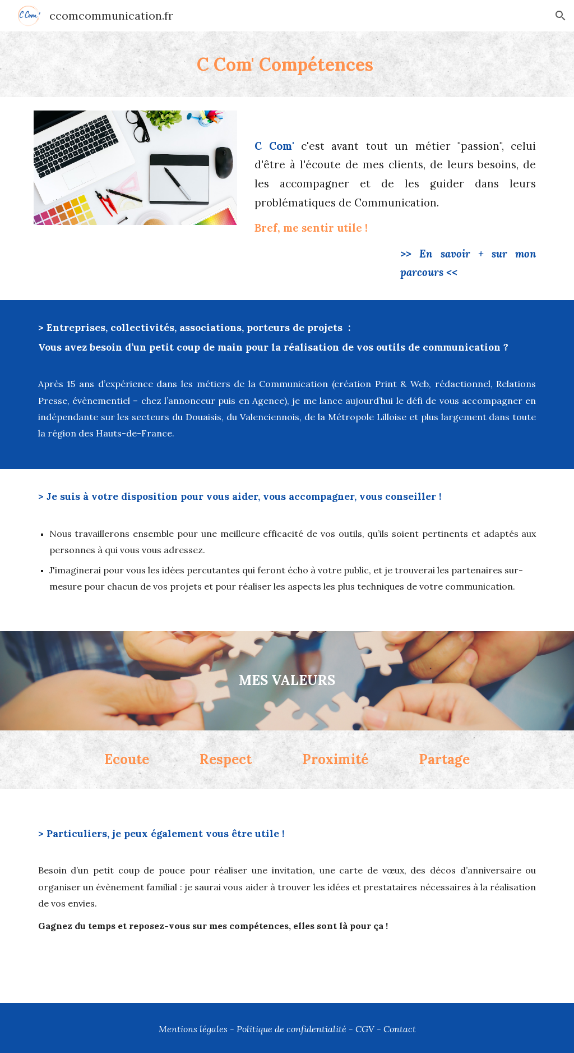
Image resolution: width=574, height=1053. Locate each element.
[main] (287, 64)
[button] (560, 15)
